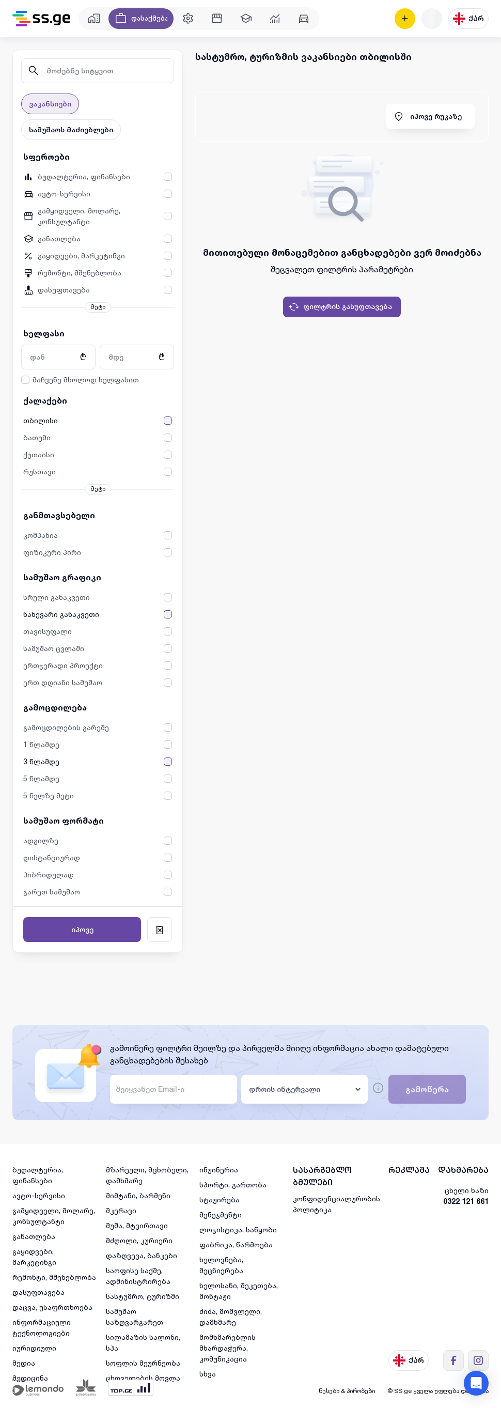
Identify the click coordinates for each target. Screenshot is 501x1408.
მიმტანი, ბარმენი (138, 1195)
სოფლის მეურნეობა (143, 1362)
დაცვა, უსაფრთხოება (52, 1307)
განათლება (33, 1236)
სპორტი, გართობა (233, 1184)
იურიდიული (34, 1347)
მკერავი (121, 1210)
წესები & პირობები (347, 1391)
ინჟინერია (218, 1169)
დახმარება (463, 1170)
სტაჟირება (219, 1199)
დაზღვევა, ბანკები (141, 1255)
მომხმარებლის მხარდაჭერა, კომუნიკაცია (227, 1348)
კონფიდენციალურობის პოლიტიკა (336, 1204)
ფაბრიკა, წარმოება (236, 1244)
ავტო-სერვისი (38, 1195)
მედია (23, 1362)
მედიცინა (30, 1377)
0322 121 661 (466, 1201)
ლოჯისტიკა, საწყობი (238, 1229)
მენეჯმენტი (220, 1214)
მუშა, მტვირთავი (137, 1225)
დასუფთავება (38, 1292)
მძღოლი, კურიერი (139, 1240)
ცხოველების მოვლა (143, 1377)
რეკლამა (409, 1170)
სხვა (207, 1373)
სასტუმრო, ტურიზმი (142, 1296)
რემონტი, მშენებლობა (54, 1277)
